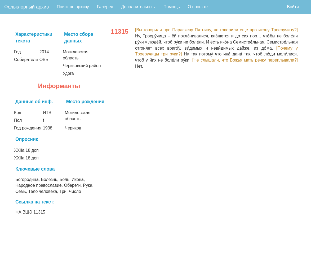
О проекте (198, 7)
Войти (293, 7)
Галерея (105, 7)
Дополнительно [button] (138, 7)
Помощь (171, 7)
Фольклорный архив (26, 7)
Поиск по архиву (73, 7)
